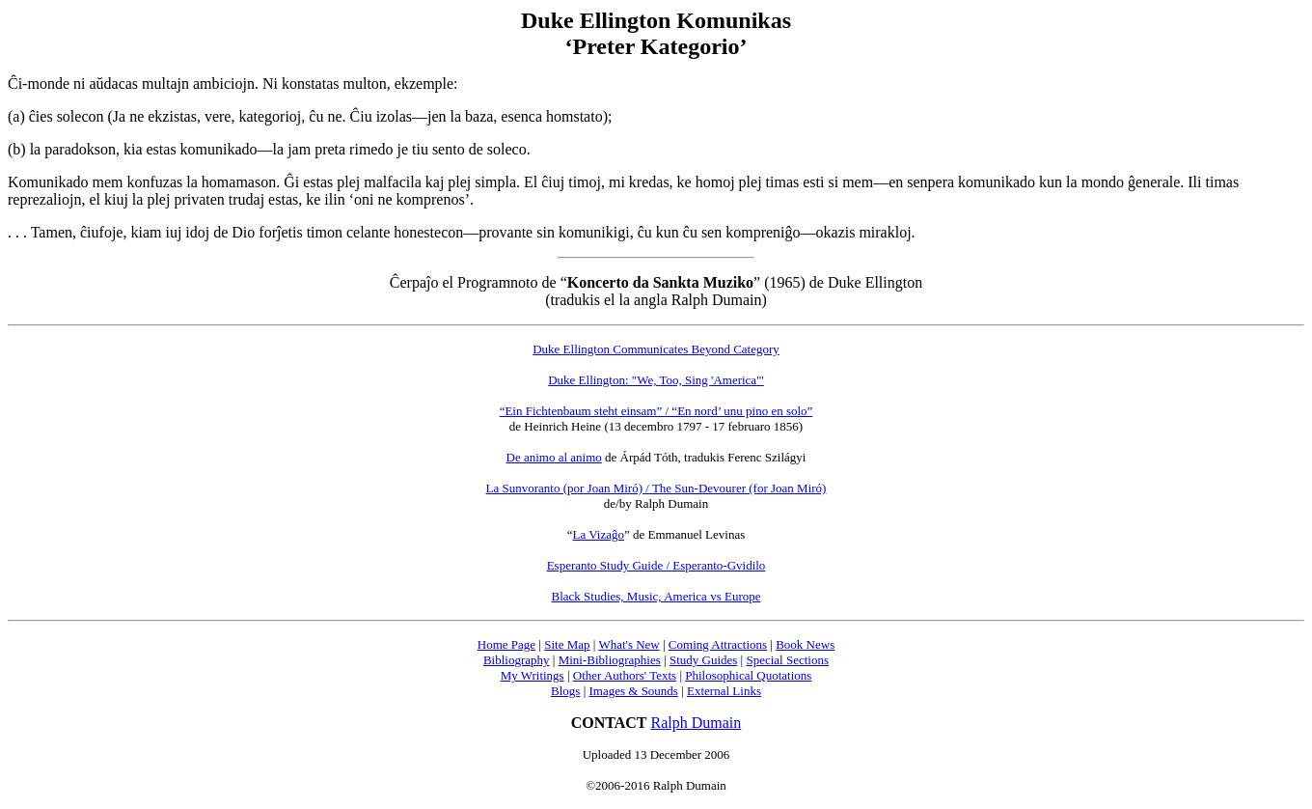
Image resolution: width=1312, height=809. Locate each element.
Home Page (506, 644)
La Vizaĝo (599, 534)
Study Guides (703, 660)
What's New (628, 644)
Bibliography (516, 660)
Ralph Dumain (696, 722)
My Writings (532, 675)
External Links (724, 690)
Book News (805, 644)
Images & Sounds (632, 690)
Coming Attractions (718, 644)
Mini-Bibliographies (610, 660)
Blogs (565, 690)
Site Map (566, 644)
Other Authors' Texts (624, 675)
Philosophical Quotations (748, 675)
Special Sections (787, 660)
